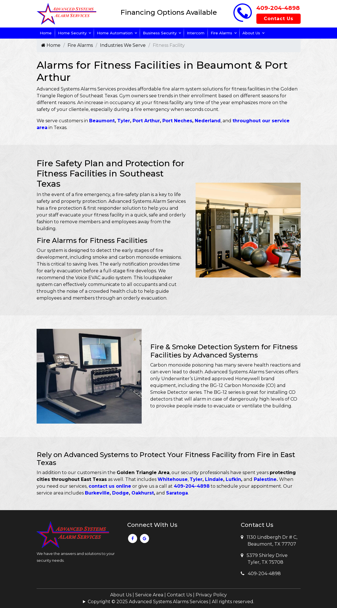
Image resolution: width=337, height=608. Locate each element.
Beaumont (102, 120)
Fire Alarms (221, 33)
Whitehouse (173, 479)
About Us (251, 33)
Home (46, 33)
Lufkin (233, 479)
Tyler (123, 120)
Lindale (214, 479)
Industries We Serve (123, 45)
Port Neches (177, 120)
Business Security (160, 33)
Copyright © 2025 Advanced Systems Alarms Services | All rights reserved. (171, 601)
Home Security (72, 33)
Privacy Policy (211, 595)
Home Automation (115, 33)
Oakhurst (142, 493)
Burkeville (97, 493)
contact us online (110, 486)
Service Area (149, 595)
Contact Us (278, 18)
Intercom (195, 33)
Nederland (208, 120)
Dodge (120, 493)
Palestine (265, 479)
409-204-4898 (278, 8)
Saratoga (177, 493)
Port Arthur (146, 120)
